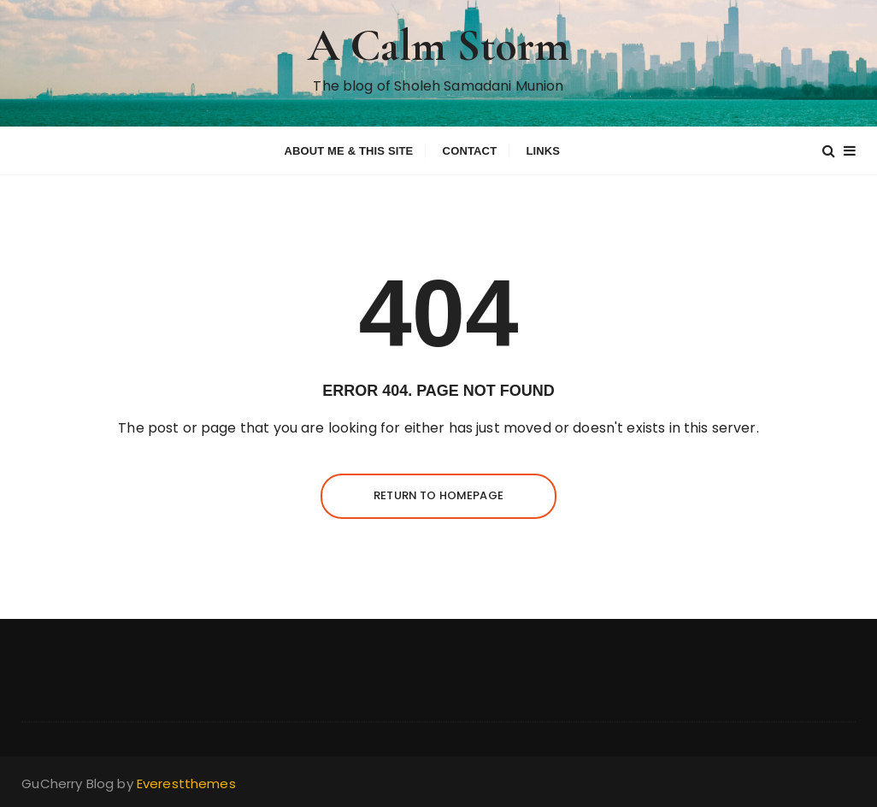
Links (543, 150)
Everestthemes (186, 783)
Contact (470, 150)
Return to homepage (438, 495)
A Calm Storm (439, 46)
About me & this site (348, 150)
